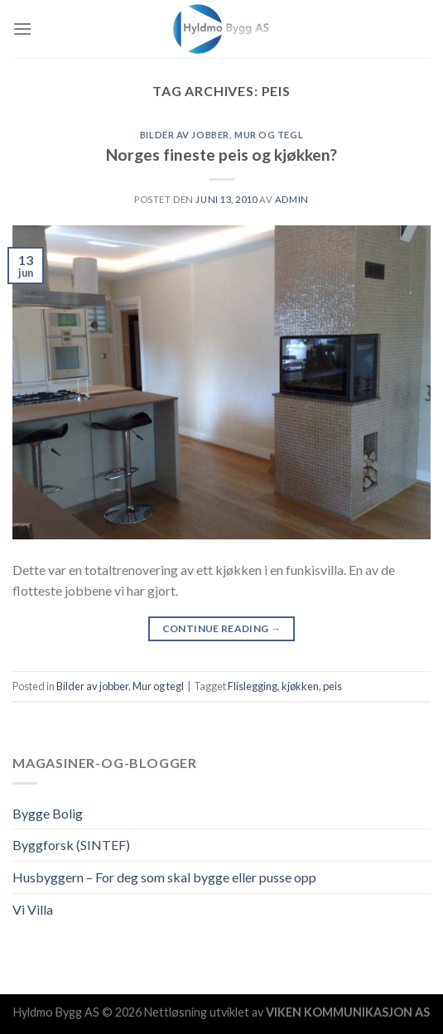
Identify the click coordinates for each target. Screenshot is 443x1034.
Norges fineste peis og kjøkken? (221, 154)
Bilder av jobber (184, 134)
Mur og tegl (268, 134)
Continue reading (222, 628)
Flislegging (252, 686)
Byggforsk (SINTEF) (71, 845)
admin (292, 199)
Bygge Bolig (47, 813)
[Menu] (22, 28)
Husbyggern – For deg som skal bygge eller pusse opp (164, 877)
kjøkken (300, 686)
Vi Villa (32, 909)
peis (332, 686)
